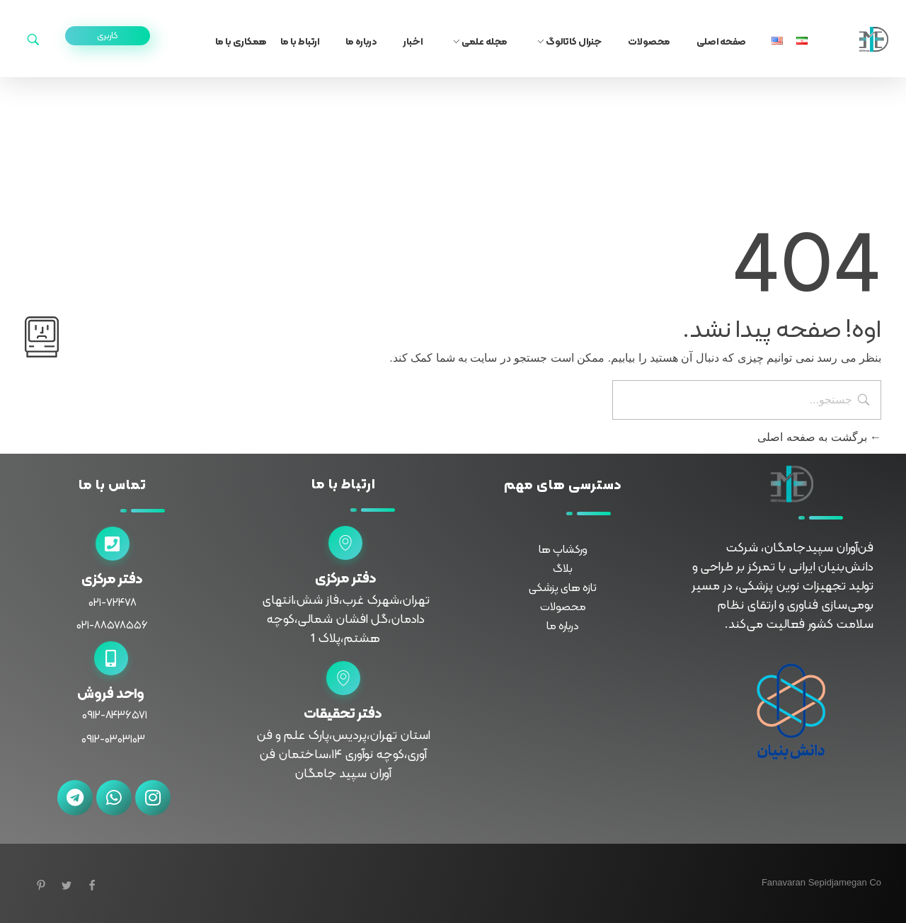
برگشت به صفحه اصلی (819, 437)
